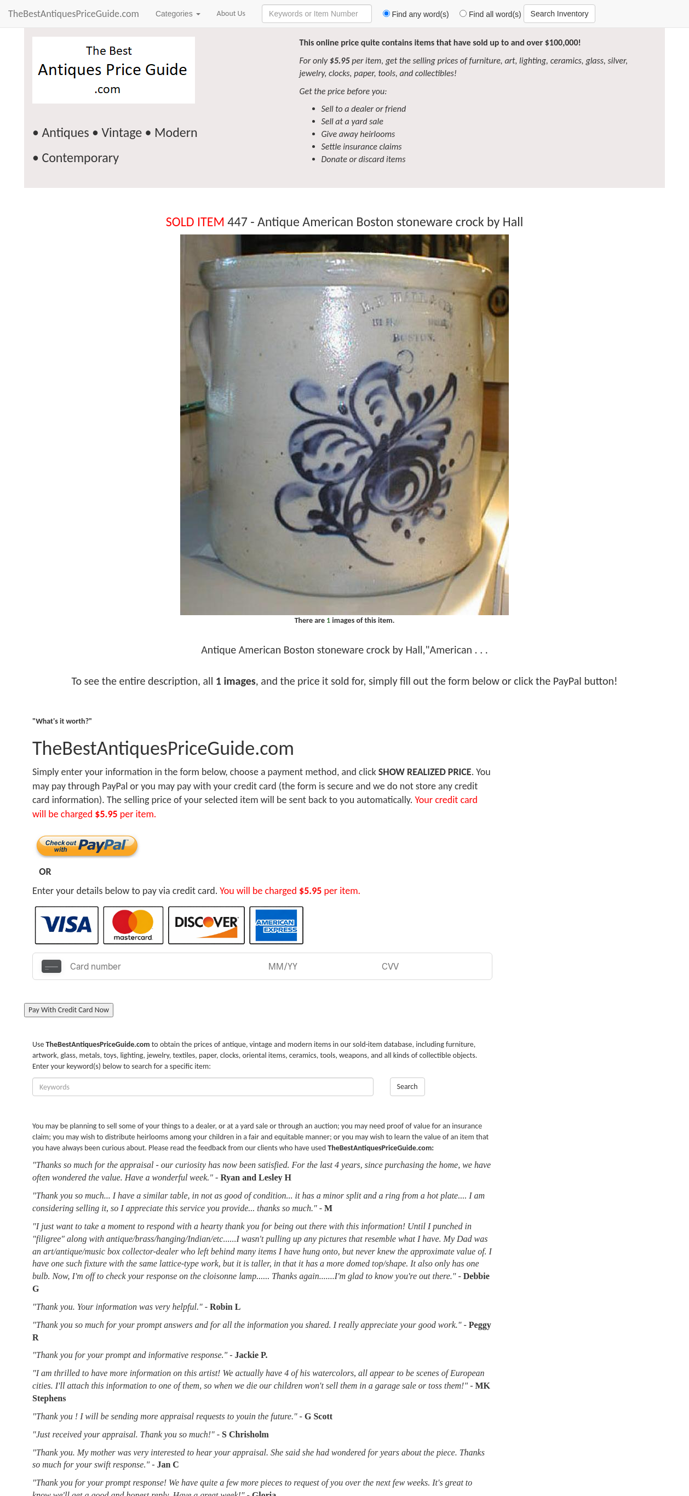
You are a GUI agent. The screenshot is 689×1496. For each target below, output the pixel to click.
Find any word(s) (411, 14)
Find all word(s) (486, 14)
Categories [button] (178, 13)
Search (407, 1086)
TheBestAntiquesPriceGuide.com (73, 14)
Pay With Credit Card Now (68, 1009)
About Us (231, 13)
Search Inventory (560, 13)
